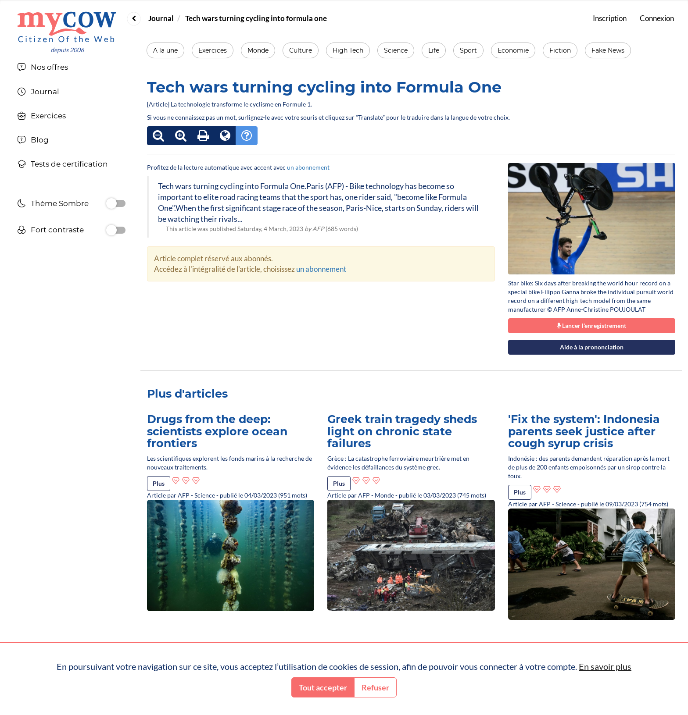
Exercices (212, 50)
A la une (165, 50)
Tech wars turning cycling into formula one (256, 18)
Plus (159, 483)
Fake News (607, 50)
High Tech (348, 50)
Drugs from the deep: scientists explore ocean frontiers (217, 431)
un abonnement (308, 167)
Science (396, 50)
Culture (300, 50)
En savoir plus (605, 666)
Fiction (560, 50)
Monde (258, 50)
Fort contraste (50, 230)
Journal (161, 18)
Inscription (610, 18)
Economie (513, 50)
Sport (468, 50)
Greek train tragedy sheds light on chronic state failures (402, 431)
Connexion (657, 18)
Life (433, 50)
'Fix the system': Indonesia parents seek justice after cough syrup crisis (584, 431)
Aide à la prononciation (592, 347)
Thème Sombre (53, 204)
